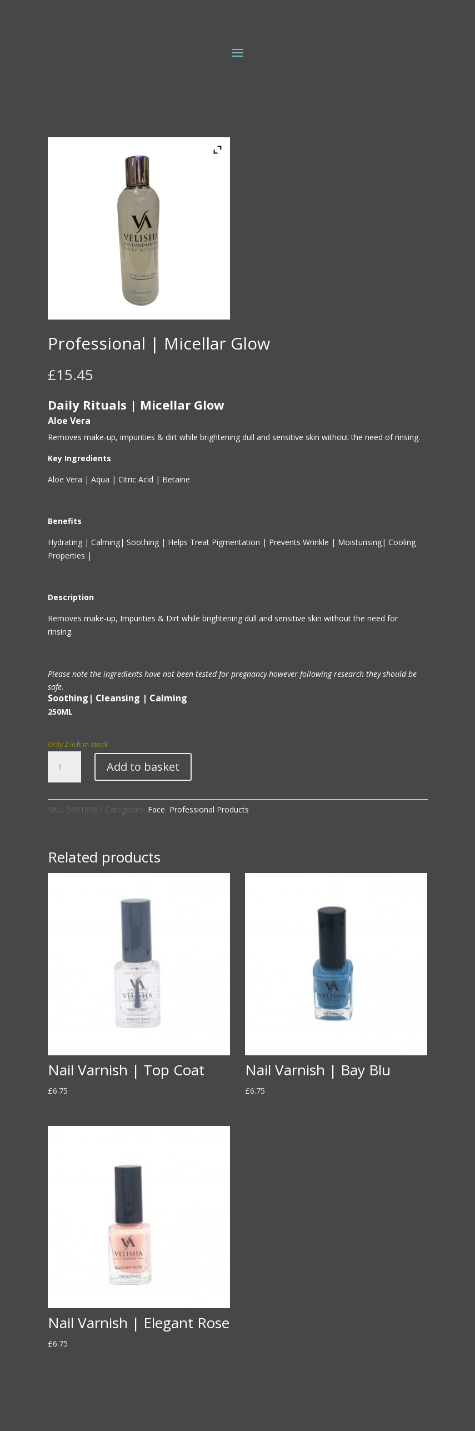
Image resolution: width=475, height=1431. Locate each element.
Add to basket (143, 766)
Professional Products (209, 809)
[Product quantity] (64, 766)
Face (156, 809)
